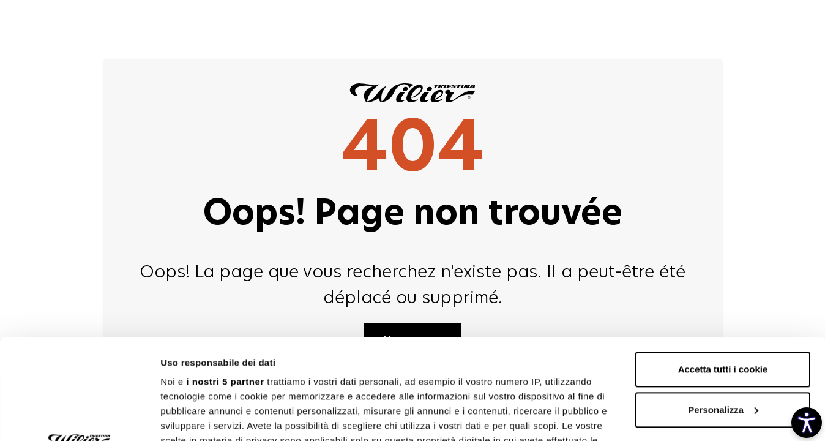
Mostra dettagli (193, 417)
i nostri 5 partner (225, 281)
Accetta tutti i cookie (723, 269)
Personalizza (723, 309)
